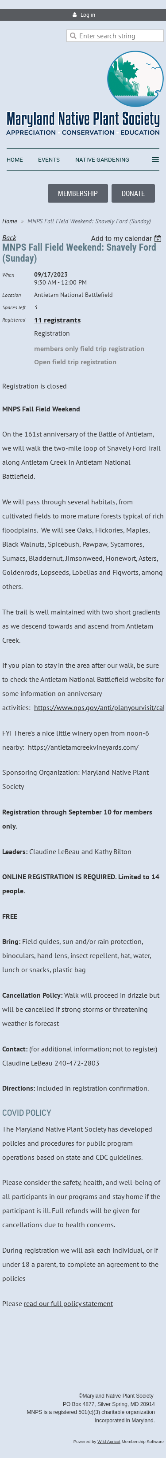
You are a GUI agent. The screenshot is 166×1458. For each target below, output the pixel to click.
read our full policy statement (68, 1303)
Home (9, 221)
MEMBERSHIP (78, 193)
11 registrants (57, 320)
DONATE (133, 193)
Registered (13, 319)
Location (11, 295)
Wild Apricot (108, 1441)
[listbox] (127, 238)
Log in (88, 15)
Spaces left (14, 307)
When (8, 274)
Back (9, 237)
